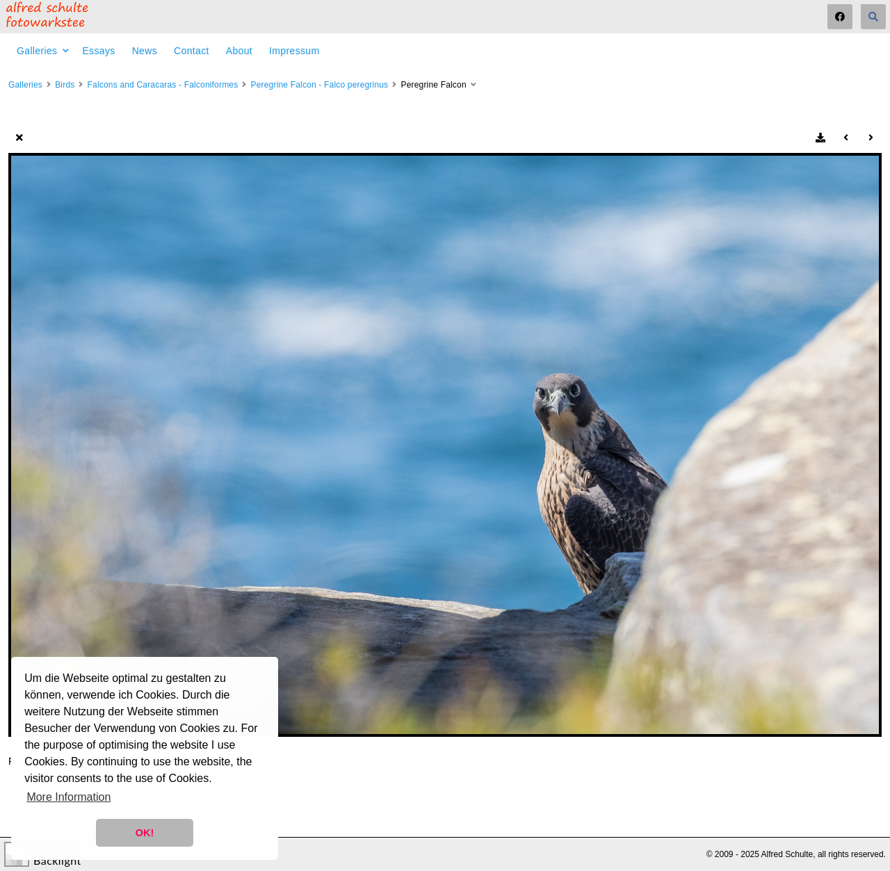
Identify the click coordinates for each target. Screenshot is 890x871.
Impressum (294, 50)
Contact (191, 50)
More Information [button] (68, 797)
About (239, 50)
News (144, 50)
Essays (98, 50)
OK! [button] (145, 832)
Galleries (37, 50)
